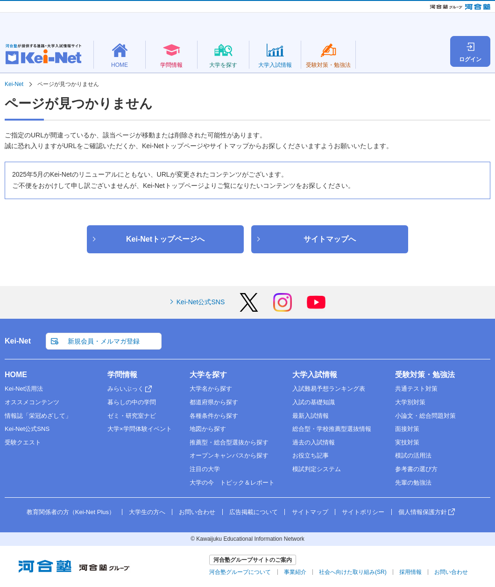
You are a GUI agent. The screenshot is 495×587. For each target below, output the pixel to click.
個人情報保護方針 (422, 511)
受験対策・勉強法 (425, 375)
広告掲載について (253, 511)
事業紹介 (295, 572)
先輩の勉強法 (413, 482)
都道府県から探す (214, 402)
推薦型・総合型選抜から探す (229, 442)
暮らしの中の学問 (131, 402)
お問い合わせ (197, 511)
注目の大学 (205, 468)
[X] (249, 308)
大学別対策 (410, 402)
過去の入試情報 (313, 442)
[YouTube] (316, 308)
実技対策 (407, 442)
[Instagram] (282, 308)
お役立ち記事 (310, 455)
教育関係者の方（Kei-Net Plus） (449, 25)
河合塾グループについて (240, 572)
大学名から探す (211, 388)
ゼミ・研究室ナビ (131, 415)
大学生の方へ (147, 511)
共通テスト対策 (416, 388)
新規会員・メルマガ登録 (356, 25)
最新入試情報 (310, 415)
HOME (16, 375)
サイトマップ (310, 511)
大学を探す (208, 375)
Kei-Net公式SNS (201, 302)
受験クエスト (23, 442)
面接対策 (407, 428)
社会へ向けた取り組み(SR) (353, 572)
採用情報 (410, 572)
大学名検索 (373, 44)
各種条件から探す (214, 415)
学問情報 (122, 375)
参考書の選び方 (416, 468)
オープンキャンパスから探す (229, 455)
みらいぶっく (125, 388)
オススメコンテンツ (32, 402)
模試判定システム (316, 468)
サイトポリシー (363, 511)
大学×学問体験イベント (139, 428)
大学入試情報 (314, 375)
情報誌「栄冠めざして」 (38, 415)
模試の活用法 (413, 455)
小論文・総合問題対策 (425, 415)
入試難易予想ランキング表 (328, 388)
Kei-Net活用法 (24, 388)
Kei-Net (18, 341)
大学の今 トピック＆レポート (232, 482)
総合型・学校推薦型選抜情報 (331, 428)
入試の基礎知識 (313, 402)
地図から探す (208, 428)
